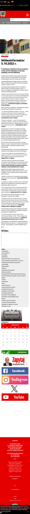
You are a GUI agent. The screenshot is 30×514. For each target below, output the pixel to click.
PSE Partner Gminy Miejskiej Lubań (10, 296)
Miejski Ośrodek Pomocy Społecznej (11, 258)
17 (3, 339)
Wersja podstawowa (18, 5)
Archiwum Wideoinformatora (9, 302)
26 (11, 342)
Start (2, 54)
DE (8, 2)
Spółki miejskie (5, 266)
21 (19, 339)
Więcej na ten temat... (5, 511)
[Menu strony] (27, 15)
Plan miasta (4, 255)
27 (15, 342)
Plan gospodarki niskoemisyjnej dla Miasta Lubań (14, 274)
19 (11, 339)
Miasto (7, 54)
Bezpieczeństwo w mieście (8, 287)
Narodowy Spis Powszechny (9, 300)
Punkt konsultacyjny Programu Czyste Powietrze (14, 275)
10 (3, 336)
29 (23, 342)
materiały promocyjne (15, 500)
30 (26, 342)
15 (23, 336)
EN (5, 2)
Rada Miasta (5, 256)
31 (3, 345)
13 (15, 336)
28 (19, 342)
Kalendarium (17, 22)
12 (11, 336)
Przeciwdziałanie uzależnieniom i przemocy (12, 260)
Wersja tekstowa (27, 5)
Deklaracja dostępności (15, 476)
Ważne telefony (6, 253)
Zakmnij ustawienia (2, 9)
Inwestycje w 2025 (6, 306)
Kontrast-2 (24, 5)
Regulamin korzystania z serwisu (10, 304)
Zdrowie (4, 279)
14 (19, 336)
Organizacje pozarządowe (8, 270)
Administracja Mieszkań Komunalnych (11, 262)
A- (16, 5)
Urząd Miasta (5, 251)
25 (7, 342)
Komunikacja (5, 281)
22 (23, 339)
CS (12, 2)
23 (26, 339)
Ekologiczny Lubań (6, 272)
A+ (12, 5)
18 (7, 339)
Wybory (3, 298)
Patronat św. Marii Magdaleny (9, 294)
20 (15, 339)
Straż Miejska (5, 264)
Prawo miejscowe (6, 285)
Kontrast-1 (22, 5)
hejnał (15, 496)
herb (15, 498)
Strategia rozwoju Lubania (8, 291)
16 (26, 336)
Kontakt (25, 22)
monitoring (9, 22)
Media (3, 283)
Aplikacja (4, 268)
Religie (3, 277)
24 (3, 342)
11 (7, 336)
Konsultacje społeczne (7, 293)
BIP (3, 22)
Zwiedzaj (14, 352)
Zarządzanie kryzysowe (8, 289)
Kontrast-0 (20, 5)
